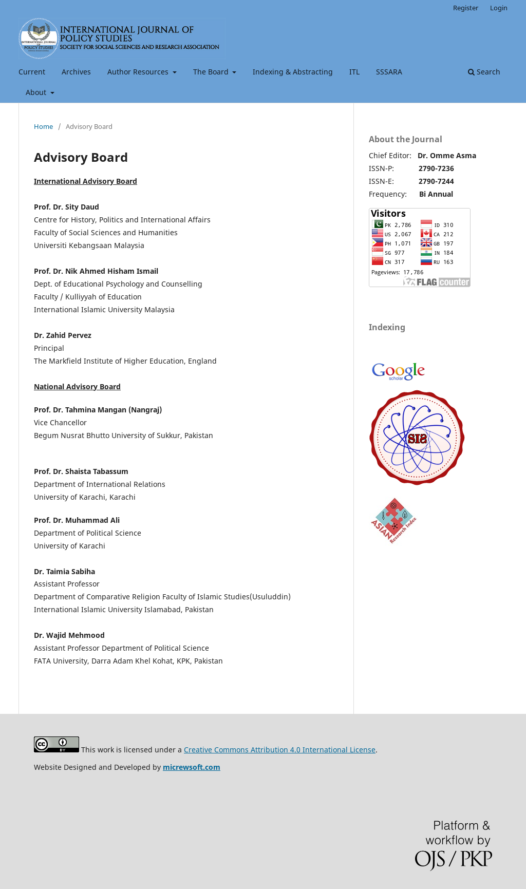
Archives (76, 72)
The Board (212, 72)
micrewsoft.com (191, 767)
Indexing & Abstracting (293, 72)
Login (499, 7)
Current (31, 72)
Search (484, 72)
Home (43, 126)
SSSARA (389, 72)
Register (465, 7)
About (37, 92)
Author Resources (139, 72)
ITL (354, 72)
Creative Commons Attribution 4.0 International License (279, 749)
